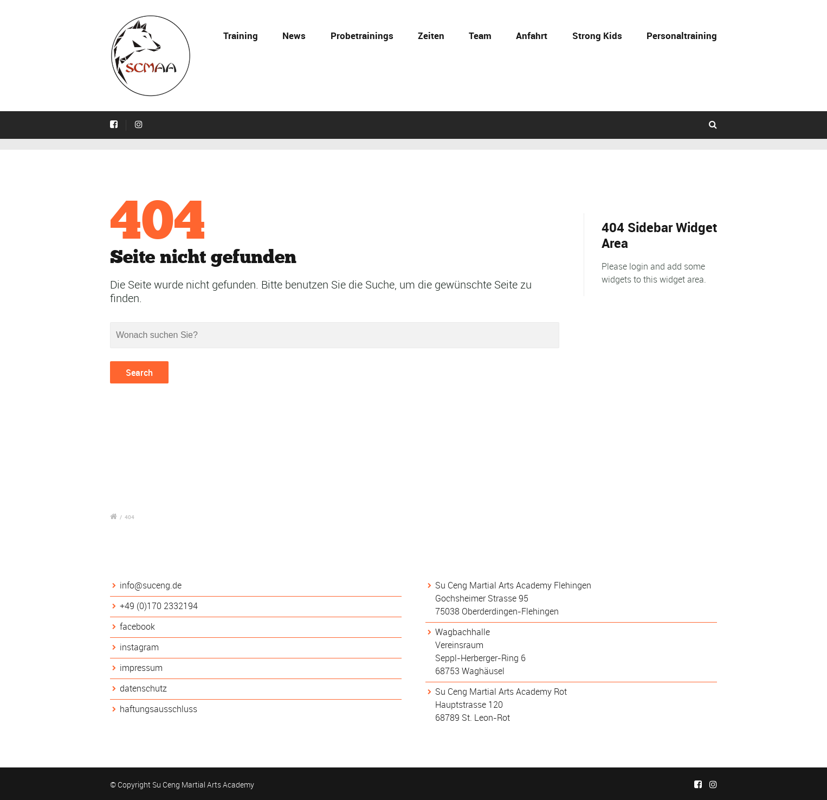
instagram (139, 647)
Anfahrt (531, 35)
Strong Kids (597, 35)
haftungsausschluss (158, 709)
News (294, 35)
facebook (137, 626)
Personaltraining (682, 35)
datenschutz (143, 688)
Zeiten (431, 35)
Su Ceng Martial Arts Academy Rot (501, 691)
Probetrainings (362, 35)
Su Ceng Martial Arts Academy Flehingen (513, 585)
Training (240, 35)
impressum (141, 668)
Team (480, 35)
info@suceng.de (151, 585)
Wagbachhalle (462, 632)
